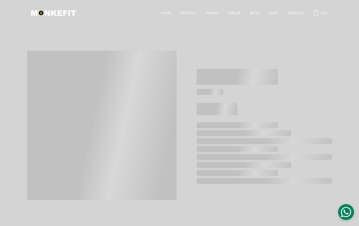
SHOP (273, 13)
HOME (166, 13)
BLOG (254, 13)
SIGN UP (234, 13)
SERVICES (295, 13)
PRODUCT (188, 13)
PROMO (212, 13)
